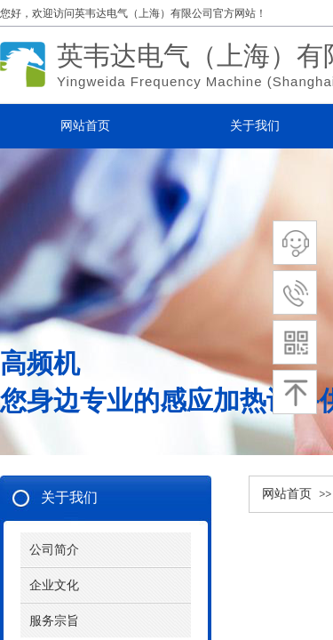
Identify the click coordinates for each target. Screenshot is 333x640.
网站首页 (287, 493)
